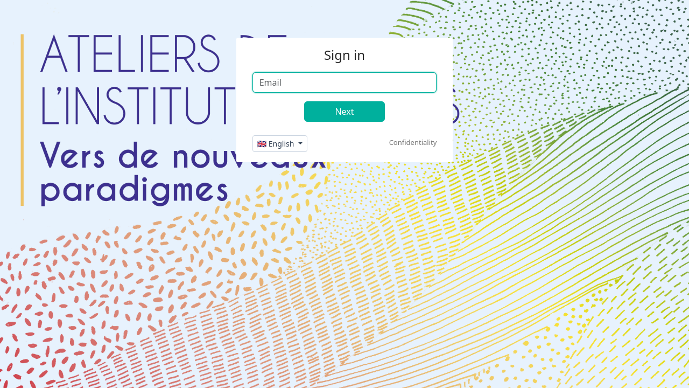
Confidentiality (413, 142)
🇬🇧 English (276, 143)
